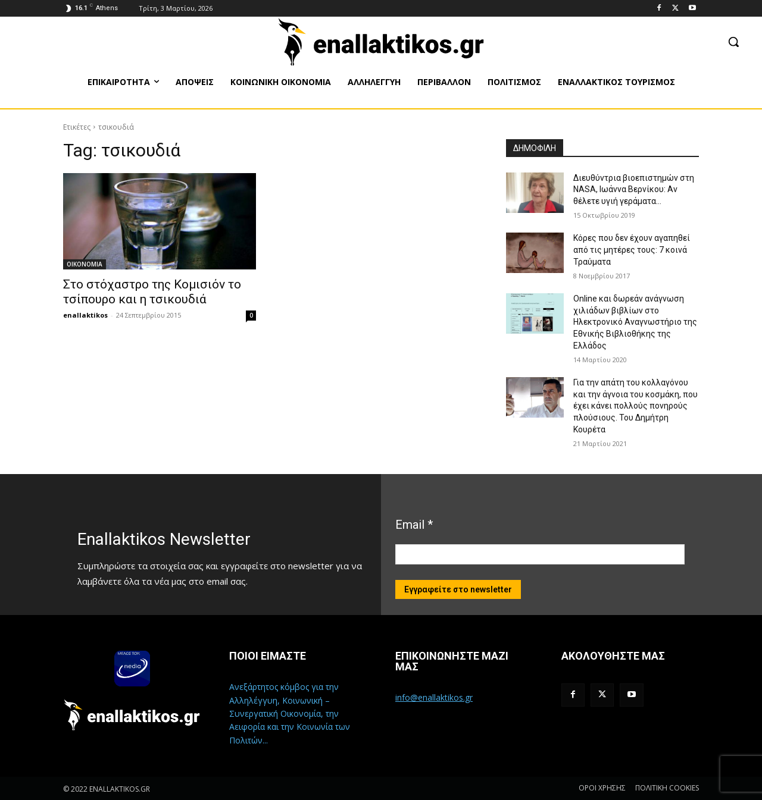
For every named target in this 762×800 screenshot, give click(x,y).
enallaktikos (85, 314)
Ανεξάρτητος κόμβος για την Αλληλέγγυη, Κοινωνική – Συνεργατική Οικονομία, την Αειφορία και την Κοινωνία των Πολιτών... (289, 713)
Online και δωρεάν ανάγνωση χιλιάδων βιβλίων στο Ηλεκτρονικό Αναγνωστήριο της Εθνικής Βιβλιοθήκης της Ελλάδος (635, 322)
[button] (733, 41)
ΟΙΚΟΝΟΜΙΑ (84, 264)
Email (414, 524)
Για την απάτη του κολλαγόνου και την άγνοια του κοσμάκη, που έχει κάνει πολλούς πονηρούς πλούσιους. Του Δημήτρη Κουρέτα (635, 406)
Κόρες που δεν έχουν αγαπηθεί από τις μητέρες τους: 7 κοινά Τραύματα (631, 249)
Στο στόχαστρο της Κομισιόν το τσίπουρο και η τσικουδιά (152, 291)
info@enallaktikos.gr (434, 697)
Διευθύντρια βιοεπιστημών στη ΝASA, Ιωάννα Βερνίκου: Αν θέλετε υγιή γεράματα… (633, 189)
